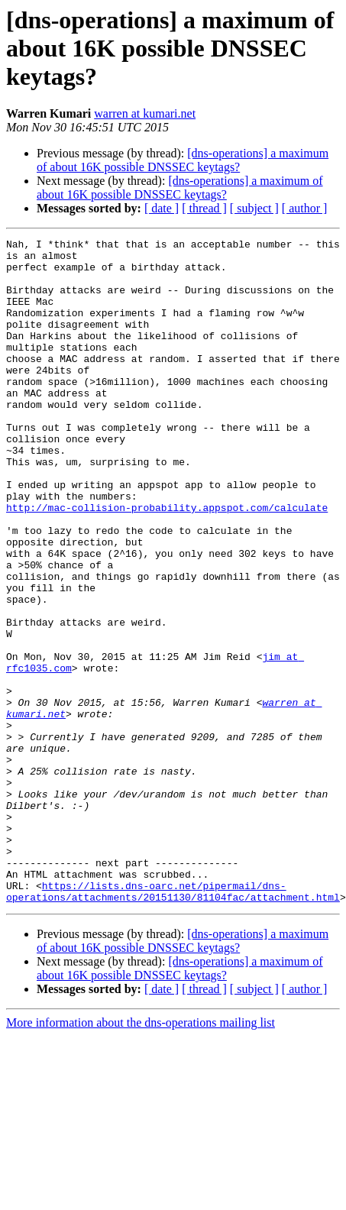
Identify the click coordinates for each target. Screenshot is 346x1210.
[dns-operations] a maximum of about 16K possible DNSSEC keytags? (182, 160)
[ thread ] (204, 208)
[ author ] (305, 208)
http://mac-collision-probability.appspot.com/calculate (167, 562)
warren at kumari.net (145, 113)
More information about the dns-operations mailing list (140, 1155)
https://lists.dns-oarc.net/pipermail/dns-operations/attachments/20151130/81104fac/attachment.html (173, 1023)
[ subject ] (254, 208)
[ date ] (161, 208)
